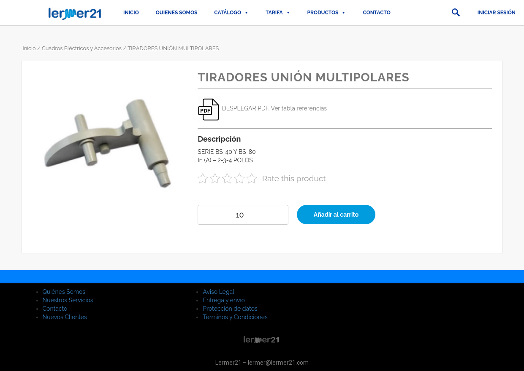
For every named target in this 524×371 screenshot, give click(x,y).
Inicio (131, 13)
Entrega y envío (223, 300)
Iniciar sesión (497, 13)
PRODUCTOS (326, 12)
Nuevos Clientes (65, 317)
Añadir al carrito (336, 214)
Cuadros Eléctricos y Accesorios (82, 48)
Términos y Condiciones (235, 317)
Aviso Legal (218, 291)
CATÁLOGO (231, 12)
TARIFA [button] (278, 12)
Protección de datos (230, 308)
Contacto (376, 13)
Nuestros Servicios (68, 300)
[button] (455, 12)
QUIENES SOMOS (177, 13)
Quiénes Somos (64, 291)
